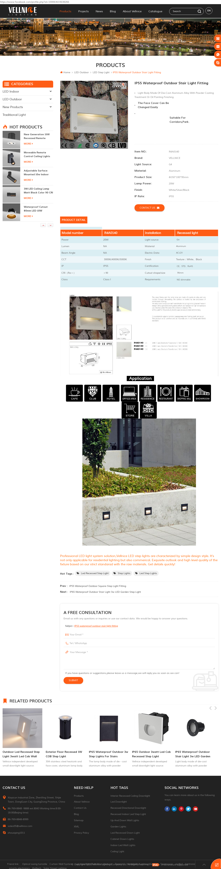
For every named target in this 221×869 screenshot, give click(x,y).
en (209, 11)
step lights (124, 573)
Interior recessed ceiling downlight (130, 795)
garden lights (118, 826)
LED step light (101, 72)
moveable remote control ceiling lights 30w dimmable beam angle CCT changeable (38, 154)
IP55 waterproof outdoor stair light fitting (96, 625)
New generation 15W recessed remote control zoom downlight (37, 136)
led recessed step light (95, 573)
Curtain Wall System (62, 864)
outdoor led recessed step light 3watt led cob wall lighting (21, 754)
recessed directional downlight (128, 807)
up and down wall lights (124, 820)
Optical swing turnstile (36, 864)
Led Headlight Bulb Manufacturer (95, 864)
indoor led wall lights (122, 845)
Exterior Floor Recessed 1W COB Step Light (64, 754)
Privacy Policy (81, 832)
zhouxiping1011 (16, 832)
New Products (13, 107)
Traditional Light (14, 115)
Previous (210, 700)
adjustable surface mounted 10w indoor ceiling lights (36, 172)
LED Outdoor (81, 72)
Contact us (149, 207)
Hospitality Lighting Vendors (143, 864)
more (28, 143)
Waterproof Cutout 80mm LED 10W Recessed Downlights (37, 209)
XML (76, 826)
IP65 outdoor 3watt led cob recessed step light (151, 754)
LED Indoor (11, 91)
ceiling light (117, 851)
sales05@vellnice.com (20, 826)
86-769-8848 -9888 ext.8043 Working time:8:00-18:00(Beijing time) (34, 810)
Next (216, 700)
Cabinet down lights (122, 839)
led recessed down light (125, 832)
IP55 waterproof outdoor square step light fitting (97, 586)
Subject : (91, 625)
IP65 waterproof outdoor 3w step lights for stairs (108, 754)
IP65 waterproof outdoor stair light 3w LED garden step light (105, 591)
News (99, 11)
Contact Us (80, 807)
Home (65, 72)
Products (65, 11)
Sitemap (78, 820)
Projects (83, 11)
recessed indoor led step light (128, 814)
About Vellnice (132, 11)
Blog (113, 11)
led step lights (148, 573)
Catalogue (155, 11)
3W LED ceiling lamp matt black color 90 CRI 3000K (38, 191)
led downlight (118, 801)
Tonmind (121, 864)
